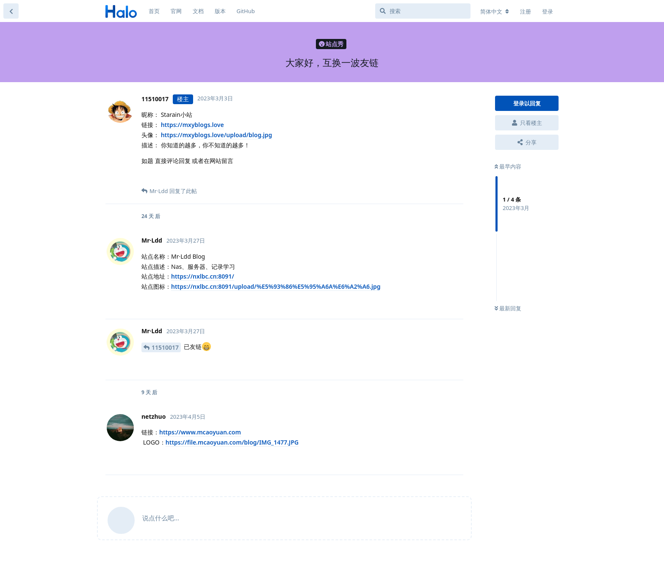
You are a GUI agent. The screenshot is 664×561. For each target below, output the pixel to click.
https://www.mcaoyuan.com (200, 432)
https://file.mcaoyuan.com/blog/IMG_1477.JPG (232, 442)
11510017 (165, 347)
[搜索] (422, 11)
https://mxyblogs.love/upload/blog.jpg (216, 135)
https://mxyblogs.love (192, 125)
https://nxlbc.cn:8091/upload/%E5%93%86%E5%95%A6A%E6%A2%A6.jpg (275, 286)
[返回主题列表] (11, 11)
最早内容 (508, 166)
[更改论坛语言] (495, 11)
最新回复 (508, 308)
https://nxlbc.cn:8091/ (202, 276)
